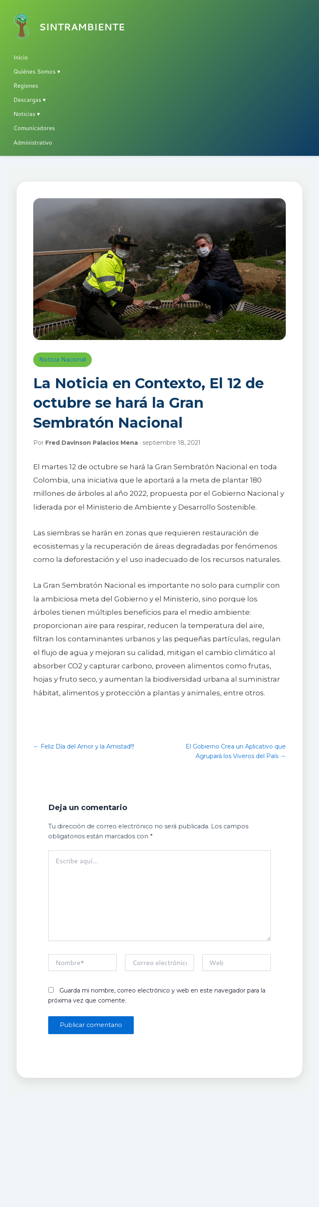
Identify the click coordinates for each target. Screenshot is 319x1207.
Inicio (20, 57)
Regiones (25, 85)
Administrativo (32, 142)
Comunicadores (34, 128)
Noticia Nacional (62, 359)
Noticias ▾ (26, 114)
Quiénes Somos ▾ (36, 71)
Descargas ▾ (29, 100)
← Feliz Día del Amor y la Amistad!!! (83, 746)
